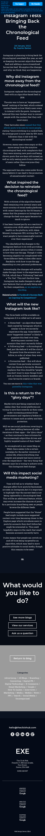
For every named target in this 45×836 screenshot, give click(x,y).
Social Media (29, 695)
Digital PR (28, 681)
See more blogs (22, 617)
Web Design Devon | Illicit (22, 831)
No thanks (35, 4)
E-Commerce (32, 684)
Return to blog (22, 658)
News (36, 692)
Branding (34, 678)
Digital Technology (14, 684)
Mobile (28, 692)
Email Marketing (17, 687)
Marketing (9, 692)
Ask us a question (22, 633)
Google (31, 687)
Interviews (30, 689)
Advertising (10, 678)
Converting (15, 681)
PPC (10, 695)
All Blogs (23, 678)
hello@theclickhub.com (22, 727)
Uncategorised (22, 698)
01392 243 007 (22, 771)
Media (20, 692)
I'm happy (19, 4)
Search (17, 695)
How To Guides (15, 689)
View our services (22, 625)
